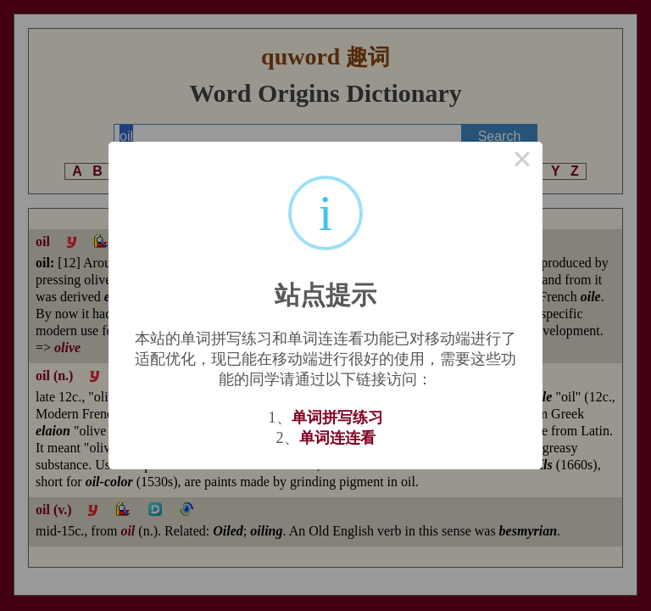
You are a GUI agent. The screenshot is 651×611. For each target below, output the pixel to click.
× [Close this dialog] (522, 162)
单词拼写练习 (337, 417)
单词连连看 (337, 437)
